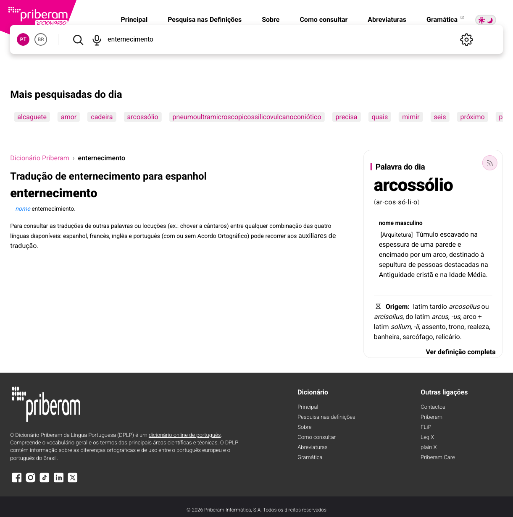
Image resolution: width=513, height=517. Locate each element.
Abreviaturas (387, 20)
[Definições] (467, 39)
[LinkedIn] (59, 482)
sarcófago (418, 337)
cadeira (102, 117)
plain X (429, 447)
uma (427, 244)
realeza (478, 327)
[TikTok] (44, 482)
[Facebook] (16, 482)
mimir (410, 117)
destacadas (462, 265)
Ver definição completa (461, 352)
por (415, 254)
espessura (394, 244)
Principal (134, 20)
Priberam (431, 417)
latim (420, 307)
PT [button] (23, 39)
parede (445, 244)
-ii (416, 327)
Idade (457, 275)
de (415, 244)
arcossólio (142, 117)
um (426, 254)
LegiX (427, 437)
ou (485, 307)
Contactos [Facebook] (433, 407)
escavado (454, 234)
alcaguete (32, 117)
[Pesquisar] (77, 39)
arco (439, 254)
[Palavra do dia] (489, 162)
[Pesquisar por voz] (97, 39)
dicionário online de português (185, 435)
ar (379, 202)
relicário (448, 337)
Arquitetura (396, 235)
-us (455, 317)
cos (390, 202)
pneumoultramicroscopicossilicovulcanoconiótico (247, 117)
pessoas (429, 265)
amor (68, 117)
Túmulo (427, 234)
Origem (397, 307)
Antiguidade (397, 275)
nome (386, 223)
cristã (424, 275)
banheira (387, 337)
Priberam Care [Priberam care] (438, 457)
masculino (409, 223)
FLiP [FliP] (426, 427)
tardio (438, 307)
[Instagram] (30, 482)
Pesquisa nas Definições (205, 20)
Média (476, 275)
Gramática (445, 20)
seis (440, 117)
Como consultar (323, 20)
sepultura (393, 265)
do (409, 317)
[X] (72, 482)
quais (379, 117)
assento (434, 327)
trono (457, 327)
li (409, 202)
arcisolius (388, 317)
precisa (347, 117)
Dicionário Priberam (39, 158)
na (474, 234)
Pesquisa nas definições (326, 417)
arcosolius (464, 307)
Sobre (270, 20)
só (402, 202)
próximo (472, 117)
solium (400, 327)
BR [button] (41, 39)
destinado (464, 254)
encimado (393, 254)
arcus (439, 317)
